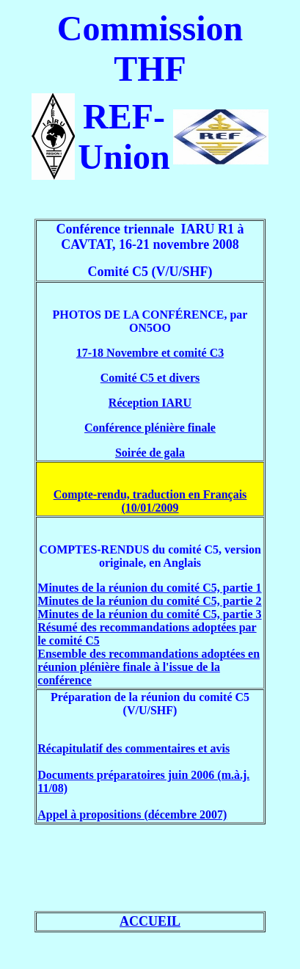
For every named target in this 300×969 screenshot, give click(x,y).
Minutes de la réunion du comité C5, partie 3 (149, 614)
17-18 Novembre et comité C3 (150, 352)
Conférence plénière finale (150, 427)
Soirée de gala (150, 452)
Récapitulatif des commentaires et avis (133, 748)
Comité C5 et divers (150, 377)
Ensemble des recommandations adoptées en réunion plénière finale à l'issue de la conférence (148, 666)
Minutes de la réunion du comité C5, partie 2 (149, 601)
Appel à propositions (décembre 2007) (132, 814)
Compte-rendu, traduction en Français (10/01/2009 (150, 501)
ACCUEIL (150, 921)
